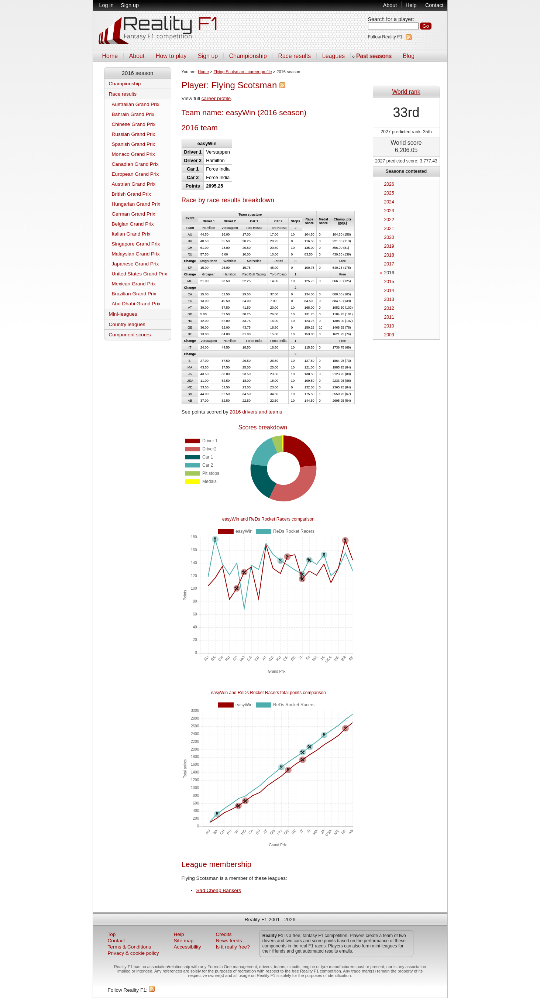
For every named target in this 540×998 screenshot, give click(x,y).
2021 (389, 228)
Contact (434, 5)
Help (411, 5)
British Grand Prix (131, 194)
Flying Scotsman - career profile (242, 71)
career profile (216, 98)
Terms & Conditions (129, 947)
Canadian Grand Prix (135, 164)
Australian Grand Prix (135, 104)
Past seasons (374, 56)
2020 (389, 237)
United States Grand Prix (139, 274)
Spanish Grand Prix (133, 144)
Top (112, 934)
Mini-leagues (123, 314)
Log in (106, 5)
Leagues (333, 56)
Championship (248, 56)
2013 (389, 299)
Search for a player (390, 19)
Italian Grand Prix (131, 234)
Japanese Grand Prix (135, 264)
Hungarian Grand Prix (136, 204)
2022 (389, 219)
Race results (294, 56)
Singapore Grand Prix (136, 244)
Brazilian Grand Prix (134, 293)
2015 (389, 281)
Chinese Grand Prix (134, 124)
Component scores (130, 334)
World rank (406, 92)
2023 (389, 210)
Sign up (130, 5)
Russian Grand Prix (133, 134)
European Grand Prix (135, 174)
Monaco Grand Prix (133, 154)
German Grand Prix (133, 214)
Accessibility (187, 947)
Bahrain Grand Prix (133, 114)
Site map (184, 940)
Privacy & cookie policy (133, 953)
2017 (389, 264)
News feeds (229, 940)
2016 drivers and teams (256, 412)
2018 (389, 255)
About (390, 5)
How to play (171, 56)
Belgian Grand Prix (133, 224)
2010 (389, 326)
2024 (389, 202)
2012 (389, 308)
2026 (389, 184)
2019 (389, 246)
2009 (389, 334)
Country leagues (127, 324)
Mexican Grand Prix (134, 284)
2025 (389, 193)
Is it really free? (233, 947)
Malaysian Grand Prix (136, 254)
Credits (224, 934)
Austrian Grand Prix (134, 184)
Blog (409, 56)
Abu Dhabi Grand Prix (136, 303)
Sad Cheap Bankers (218, 890)
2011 (389, 317)
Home (110, 56)
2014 (389, 290)
